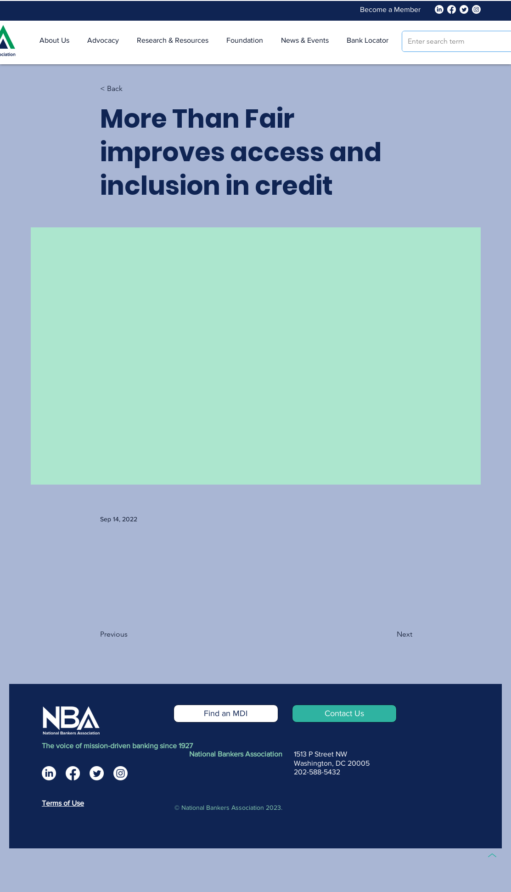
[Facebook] (451, 9)
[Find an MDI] (226, 714)
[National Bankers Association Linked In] (439, 9)
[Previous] (130, 634)
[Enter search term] (454, 41)
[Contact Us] (344, 714)
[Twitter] (464, 9)
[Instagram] (476, 9)
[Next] (389, 634)
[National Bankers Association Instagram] (120, 773)
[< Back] (130, 89)
